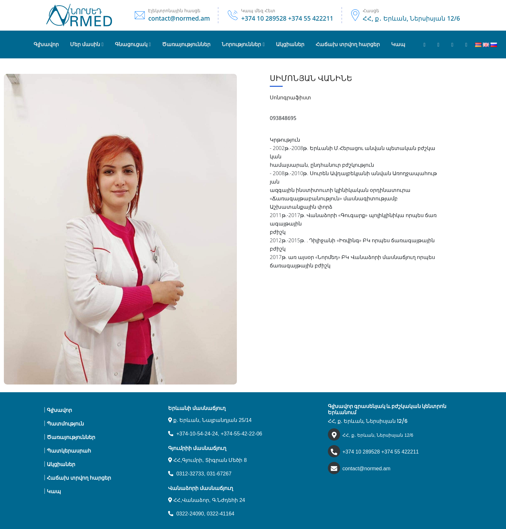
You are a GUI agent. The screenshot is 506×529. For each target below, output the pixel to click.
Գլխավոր (46, 44)
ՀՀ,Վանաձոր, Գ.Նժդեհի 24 (206, 500)
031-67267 (219, 473)
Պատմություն (65, 424)
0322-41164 (220, 513)
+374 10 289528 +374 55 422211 (380, 451)
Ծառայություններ (71, 437)
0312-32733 (190, 473)
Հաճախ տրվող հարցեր (79, 478)
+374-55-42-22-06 (241, 433)
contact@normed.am (366, 468)
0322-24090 (190, 513)
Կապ (54, 491)
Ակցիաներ (61, 464)
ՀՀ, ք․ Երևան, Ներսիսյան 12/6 (377, 435)
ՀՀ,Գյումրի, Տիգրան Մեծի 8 (207, 460)
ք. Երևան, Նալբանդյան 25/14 (210, 420)
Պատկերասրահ (69, 451)
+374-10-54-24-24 (197, 433)
